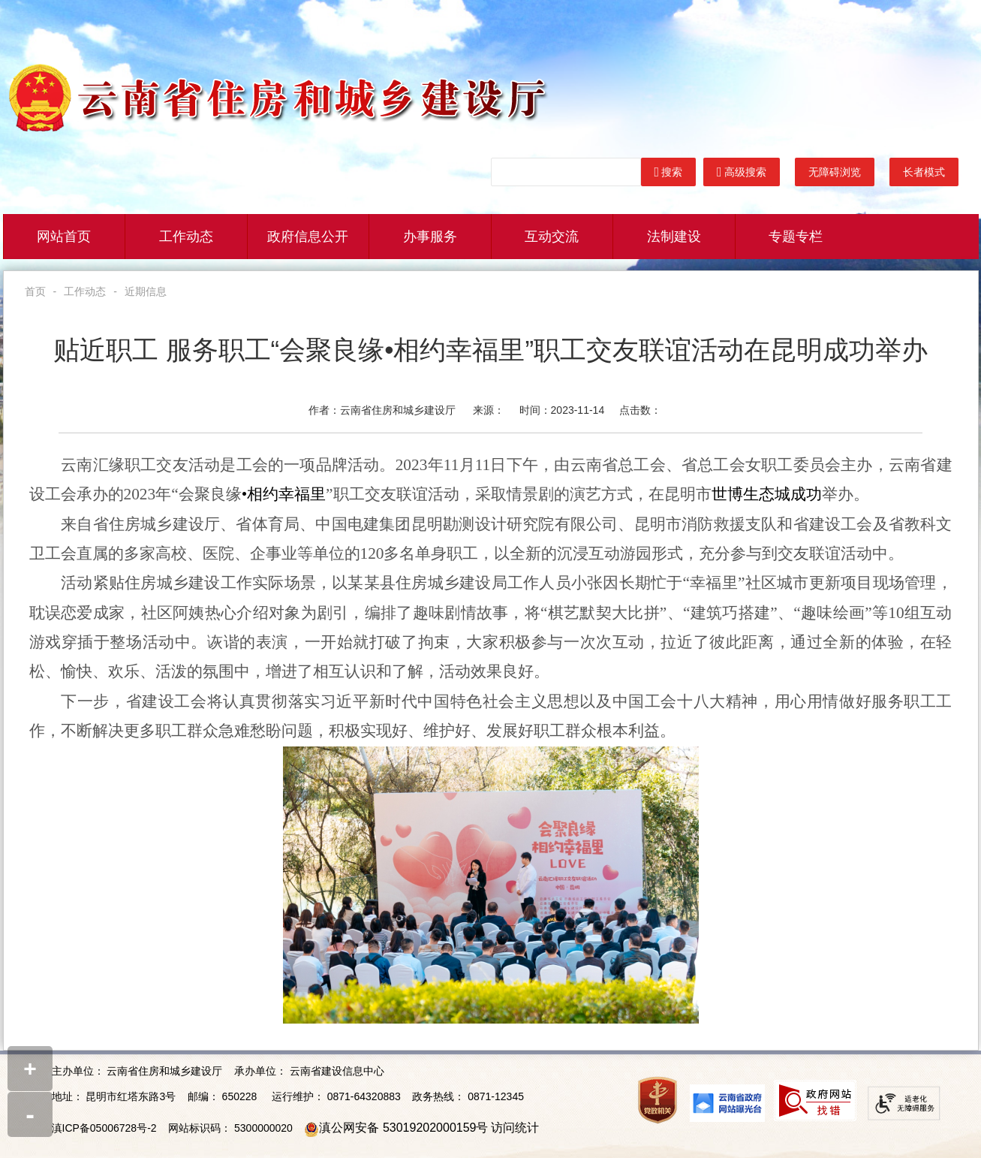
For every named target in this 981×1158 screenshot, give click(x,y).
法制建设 (674, 236)
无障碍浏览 (834, 172)
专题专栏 (796, 236)
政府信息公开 (307, 236)
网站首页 (64, 236)
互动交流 (552, 236)
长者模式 (924, 172)
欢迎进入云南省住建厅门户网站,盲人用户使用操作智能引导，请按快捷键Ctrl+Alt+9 (0, 0)
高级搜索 (741, 171)
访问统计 (515, 1127)
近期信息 (146, 291)
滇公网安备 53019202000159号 (403, 1127)
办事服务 (430, 236)
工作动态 (186, 236)
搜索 (669, 171)
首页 (35, 291)
